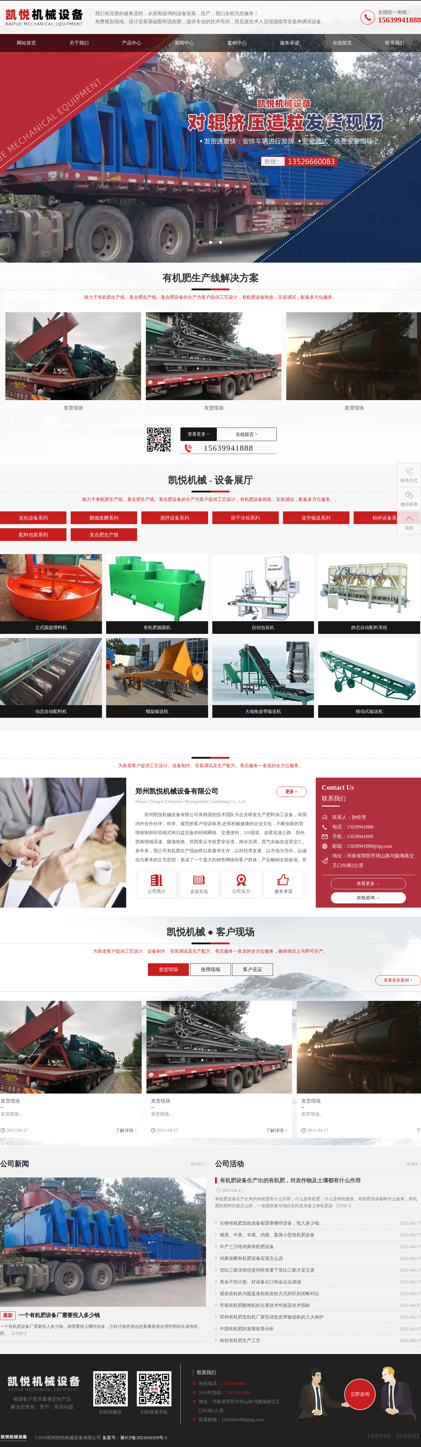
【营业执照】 (407, 1436)
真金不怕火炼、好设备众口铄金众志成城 (260, 1281)
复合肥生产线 (104, 534)
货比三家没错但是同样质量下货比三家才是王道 (267, 1270)
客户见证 (252, 969)
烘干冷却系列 (245, 517)
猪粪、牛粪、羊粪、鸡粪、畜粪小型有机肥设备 (267, 1235)
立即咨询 (360, 1394)
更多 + (291, 791)
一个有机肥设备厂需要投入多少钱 (59, 1315)
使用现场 (210, 969)
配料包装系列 (33, 534)
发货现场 (73, 407)
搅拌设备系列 (174, 517)
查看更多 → (368, 883)
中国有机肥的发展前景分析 (247, 1328)
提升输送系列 (316, 517)
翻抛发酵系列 (104, 517)
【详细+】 (343, 1206)
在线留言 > (246, 434)
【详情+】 (18, 1333)
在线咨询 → (368, 897)
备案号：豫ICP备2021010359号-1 (134, 1437)
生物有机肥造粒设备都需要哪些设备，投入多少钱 (269, 1223)
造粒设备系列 (33, 517)
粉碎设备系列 (387, 517)
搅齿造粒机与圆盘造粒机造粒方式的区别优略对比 (269, 1293)
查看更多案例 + (398, 980)
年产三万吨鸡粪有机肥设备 (247, 1246)
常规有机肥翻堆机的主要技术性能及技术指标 (265, 1305)
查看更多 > (198, 434)
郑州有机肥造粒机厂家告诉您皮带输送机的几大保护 (272, 1317)
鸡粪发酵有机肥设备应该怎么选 (251, 1258)
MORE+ (198, 1164)
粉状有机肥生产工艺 (240, 1340)
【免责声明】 (379, 1436)
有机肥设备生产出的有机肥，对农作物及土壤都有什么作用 (290, 1180)
